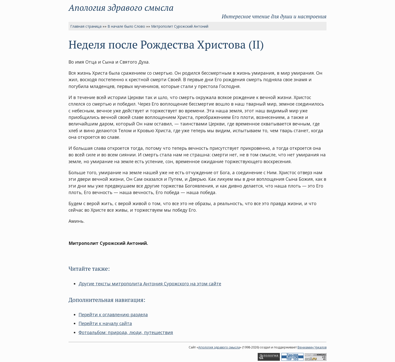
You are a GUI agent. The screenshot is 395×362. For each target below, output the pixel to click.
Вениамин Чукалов (312, 347)
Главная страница (86, 26)
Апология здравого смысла (121, 7)
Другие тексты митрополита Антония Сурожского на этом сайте (150, 284)
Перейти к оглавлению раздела (113, 314)
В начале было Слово (126, 26)
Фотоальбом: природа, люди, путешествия (126, 332)
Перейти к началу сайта (105, 323)
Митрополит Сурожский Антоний (179, 26)
